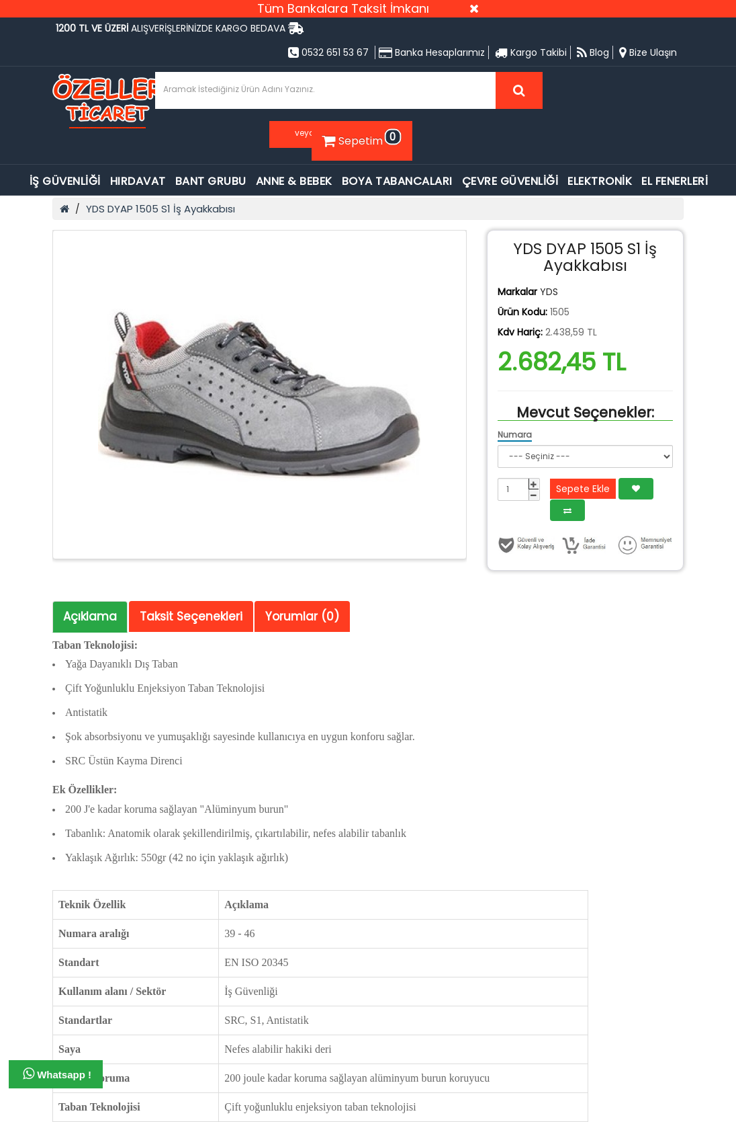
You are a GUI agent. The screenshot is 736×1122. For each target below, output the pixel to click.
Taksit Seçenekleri (191, 616)
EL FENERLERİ (674, 181)
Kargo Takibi (531, 52)
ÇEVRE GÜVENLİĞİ (510, 181)
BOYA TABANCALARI (397, 181)
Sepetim (360, 138)
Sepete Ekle (583, 488)
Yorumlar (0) (302, 616)
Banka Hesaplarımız (432, 52)
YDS (549, 291)
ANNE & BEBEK (294, 181)
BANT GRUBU (210, 181)
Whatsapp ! (57, 1073)
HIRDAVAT (138, 181)
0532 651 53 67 (328, 52)
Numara (515, 434)
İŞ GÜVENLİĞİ (65, 181)
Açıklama (90, 616)
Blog (593, 52)
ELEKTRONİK (599, 181)
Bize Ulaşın (648, 52)
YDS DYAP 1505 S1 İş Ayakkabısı (160, 209)
